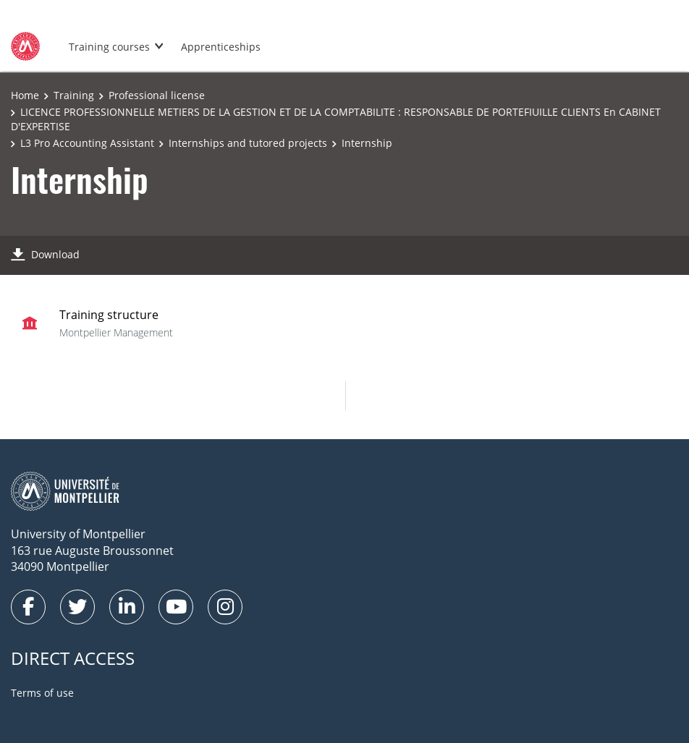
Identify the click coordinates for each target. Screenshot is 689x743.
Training (74, 95)
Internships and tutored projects (248, 143)
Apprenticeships (221, 47)
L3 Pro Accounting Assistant (87, 143)
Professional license (157, 95)
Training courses (109, 47)
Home (25, 95)
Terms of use (42, 693)
